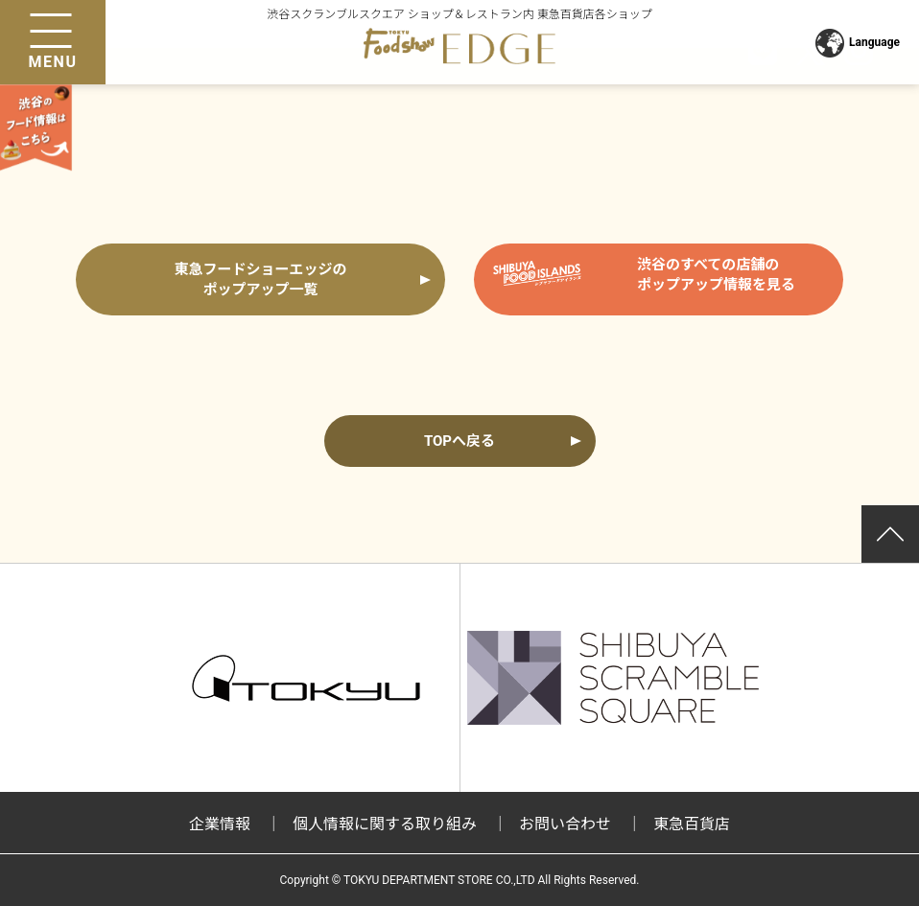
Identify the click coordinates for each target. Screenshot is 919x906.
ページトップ (890, 534)
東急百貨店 (691, 824)
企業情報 (219, 824)
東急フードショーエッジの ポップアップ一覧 (260, 279)
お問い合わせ (565, 824)
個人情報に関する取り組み (385, 824)
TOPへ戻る (459, 441)
